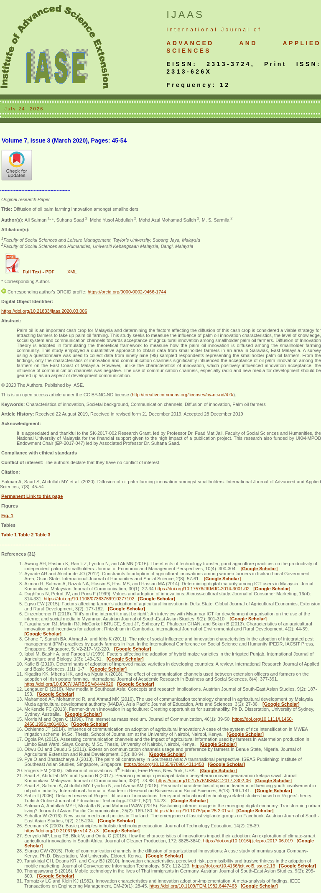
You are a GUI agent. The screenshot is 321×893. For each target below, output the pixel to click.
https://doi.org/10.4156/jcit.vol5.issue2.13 (233, 865)
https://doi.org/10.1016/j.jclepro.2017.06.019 (248, 840)
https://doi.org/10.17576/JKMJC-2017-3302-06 (203, 780)
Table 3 (42, 534)
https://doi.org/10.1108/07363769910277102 (89, 598)
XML (72, 271)
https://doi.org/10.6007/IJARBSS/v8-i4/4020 (68, 683)
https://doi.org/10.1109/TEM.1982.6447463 (193, 885)
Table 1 (9, 534)
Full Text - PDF (38, 271)
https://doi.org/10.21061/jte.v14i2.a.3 (61, 830)
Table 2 (25, 534)
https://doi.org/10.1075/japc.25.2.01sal (194, 810)
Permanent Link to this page (32, 496)
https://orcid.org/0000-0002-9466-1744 (127, 291)
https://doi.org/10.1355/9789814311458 (164, 764)
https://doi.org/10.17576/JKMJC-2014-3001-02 (202, 588)
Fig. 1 (7, 515)
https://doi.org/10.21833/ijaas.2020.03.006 (44, 311)
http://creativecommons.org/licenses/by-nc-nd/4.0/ (182, 394)
